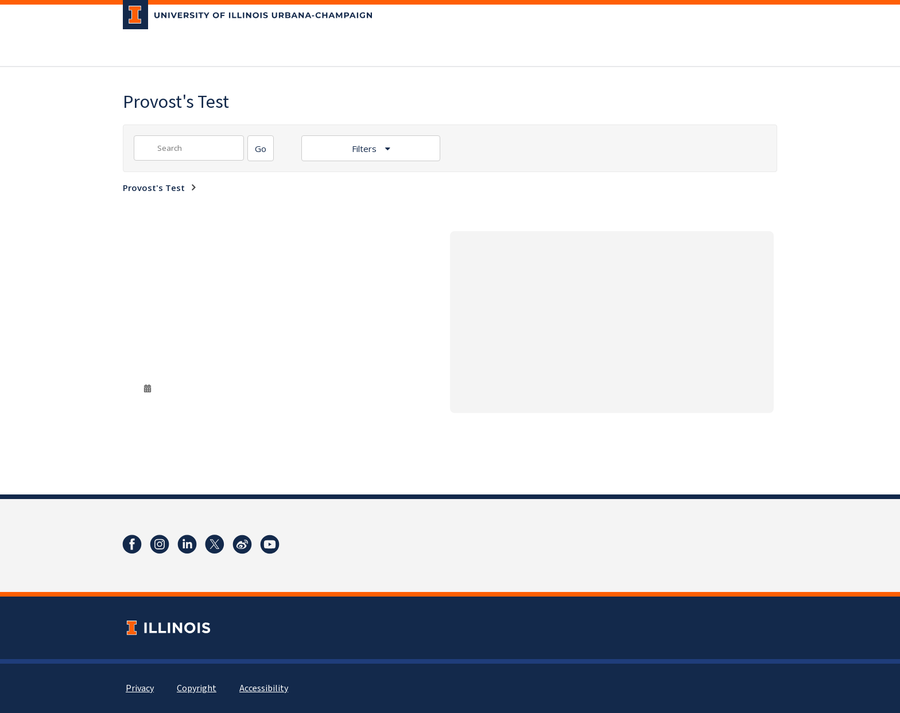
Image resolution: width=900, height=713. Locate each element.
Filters (365, 148)
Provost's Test (154, 187)
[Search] (260, 148)
